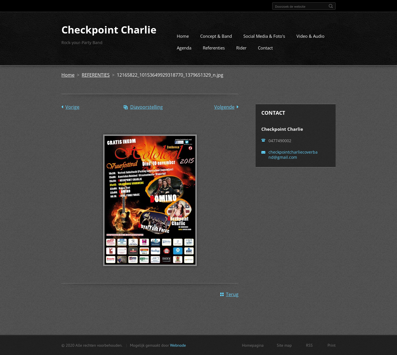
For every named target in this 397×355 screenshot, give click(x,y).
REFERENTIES (96, 75)
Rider (241, 48)
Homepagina (253, 345)
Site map (284, 345)
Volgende (224, 107)
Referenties (214, 48)
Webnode (178, 345)
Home (183, 36)
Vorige (72, 107)
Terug (232, 294)
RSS (309, 345)
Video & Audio (310, 36)
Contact (265, 48)
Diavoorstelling (146, 107)
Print (332, 345)
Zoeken (331, 6)
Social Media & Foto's (264, 36)
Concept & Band (216, 36)
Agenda (184, 48)
